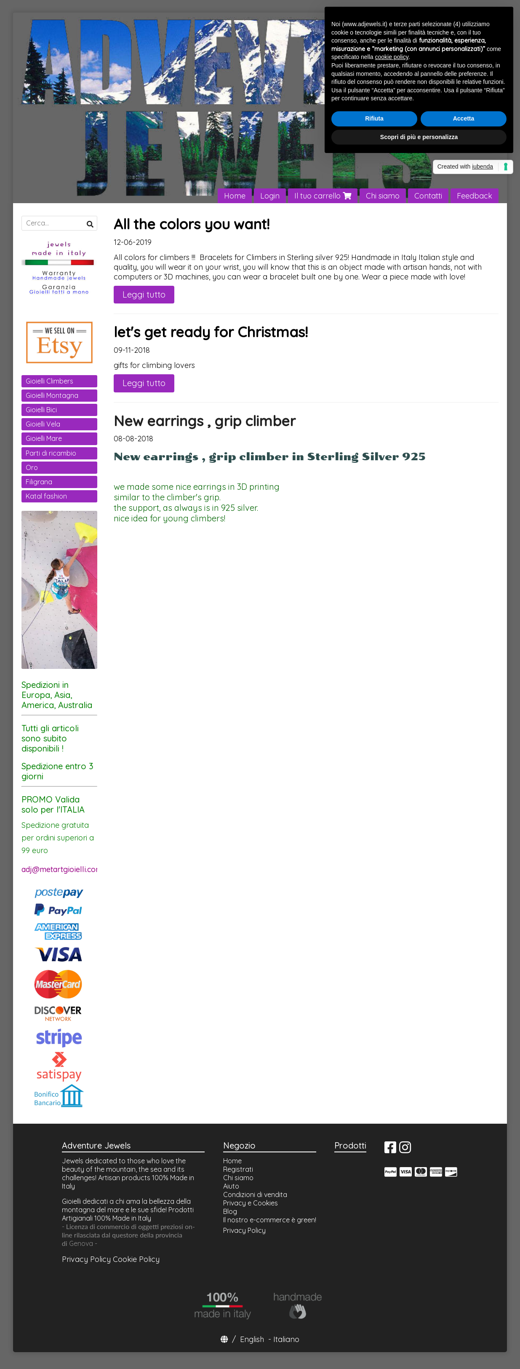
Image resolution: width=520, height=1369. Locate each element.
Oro (32, 467)
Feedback (474, 196)
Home (234, 196)
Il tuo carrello (322, 196)
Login (270, 196)
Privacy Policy (86, 1259)
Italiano (286, 1339)
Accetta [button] (464, 118)
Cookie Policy (136, 1259)
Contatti (428, 196)
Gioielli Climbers (49, 381)
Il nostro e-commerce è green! (269, 1220)
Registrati (238, 1169)
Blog (230, 1211)
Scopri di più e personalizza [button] (419, 137)
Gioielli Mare (44, 438)
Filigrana (39, 482)
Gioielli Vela (43, 424)
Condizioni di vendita (255, 1194)
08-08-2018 (133, 438)
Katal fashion (46, 496)
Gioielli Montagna (52, 395)
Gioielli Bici (41, 409)
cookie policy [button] (391, 57)
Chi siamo (383, 196)
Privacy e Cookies (250, 1203)
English (252, 1339)
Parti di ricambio (51, 453)
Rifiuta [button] (374, 118)
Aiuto (231, 1186)
